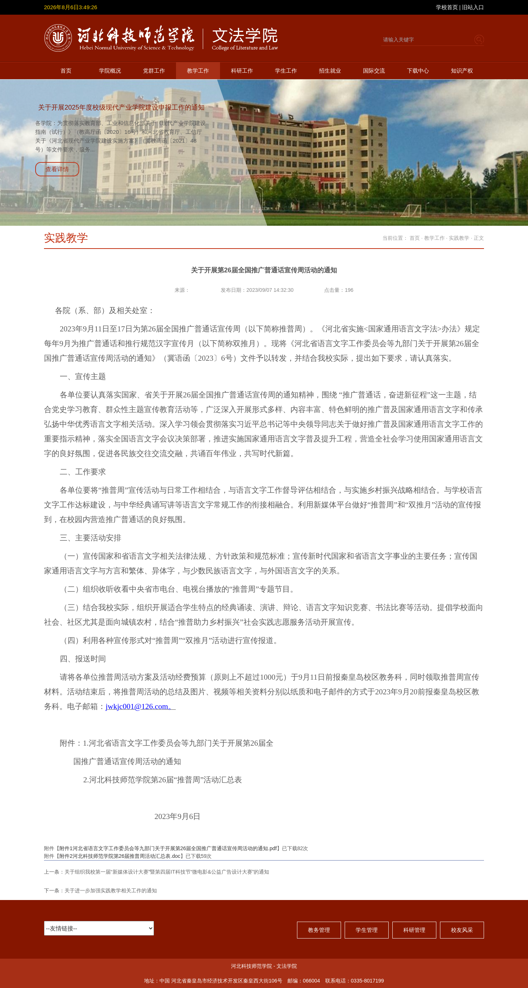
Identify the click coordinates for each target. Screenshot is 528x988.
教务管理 (319, 930)
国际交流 (374, 70)
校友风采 (462, 930)
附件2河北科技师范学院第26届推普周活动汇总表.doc (119, 856)
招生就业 (330, 70)
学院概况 (110, 70)
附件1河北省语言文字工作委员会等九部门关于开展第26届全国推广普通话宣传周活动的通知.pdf (168, 848)
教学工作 (198, 70)
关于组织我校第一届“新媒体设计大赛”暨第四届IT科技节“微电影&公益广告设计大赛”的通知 (167, 872)
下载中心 (418, 70)
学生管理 (367, 930)
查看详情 (57, 169)
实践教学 (459, 238)
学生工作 (286, 70)
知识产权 (462, 70)
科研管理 (414, 930)
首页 (66, 70)
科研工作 (242, 70)
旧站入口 (473, 7)
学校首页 (447, 7)
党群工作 (154, 70)
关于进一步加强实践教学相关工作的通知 (111, 890)
